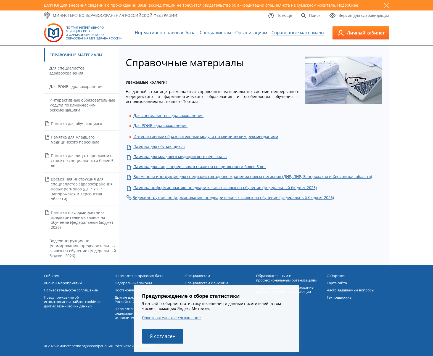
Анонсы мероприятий (63, 282)
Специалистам (215, 33)
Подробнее (347, 5)
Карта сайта (337, 282)
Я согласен (163, 336)
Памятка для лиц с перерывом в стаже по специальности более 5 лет (82, 160)
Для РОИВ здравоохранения (76, 86)
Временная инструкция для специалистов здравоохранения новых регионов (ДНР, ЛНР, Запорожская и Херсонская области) (82, 188)
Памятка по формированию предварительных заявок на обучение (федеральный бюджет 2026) (82, 220)
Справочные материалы (297, 33)
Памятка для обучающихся (76, 123)
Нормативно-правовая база (165, 33)
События (51, 275)
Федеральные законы (133, 282)
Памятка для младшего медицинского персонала (75, 139)
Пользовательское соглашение (171, 317)
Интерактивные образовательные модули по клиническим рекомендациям (82, 105)
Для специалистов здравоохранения (67, 70)
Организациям (251, 33)
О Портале (336, 275)
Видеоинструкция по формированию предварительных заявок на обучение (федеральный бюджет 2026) (82, 248)
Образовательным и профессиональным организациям (286, 278)
